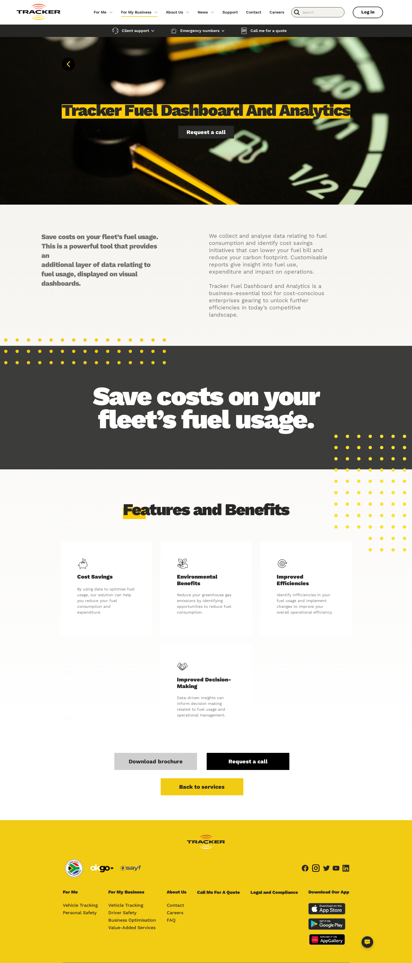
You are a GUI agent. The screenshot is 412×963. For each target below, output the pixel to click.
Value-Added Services (131, 927)
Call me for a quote (269, 30)
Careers (277, 12)
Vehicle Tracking (80, 905)
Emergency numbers (199, 30)
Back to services (202, 786)
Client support (135, 30)
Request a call (206, 132)
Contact (253, 12)
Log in (368, 12)
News (203, 12)
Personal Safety (79, 912)
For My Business (136, 12)
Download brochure (156, 761)
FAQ (171, 920)
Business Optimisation (132, 920)
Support (230, 12)
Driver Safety (122, 912)
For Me (100, 12)
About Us (174, 12)
